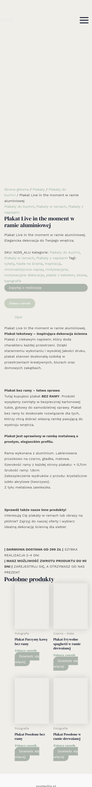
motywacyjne (57, 197)
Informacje (46, 752)
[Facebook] (39, 771)
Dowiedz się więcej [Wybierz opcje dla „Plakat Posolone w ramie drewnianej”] (65, 682)
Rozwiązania (46, 734)
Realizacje (46, 740)
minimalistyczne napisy (23, 197)
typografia (12, 209)
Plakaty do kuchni (19, 134)
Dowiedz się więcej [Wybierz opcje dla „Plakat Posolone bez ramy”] (27, 682)
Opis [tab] (18, 245)
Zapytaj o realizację (25, 216)
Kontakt (46, 763)
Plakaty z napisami (52, 186)
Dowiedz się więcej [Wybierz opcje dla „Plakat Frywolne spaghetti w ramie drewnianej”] (65, 591)
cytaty (9, 192)
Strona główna (16, 117)
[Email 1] (52, 771)
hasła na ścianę (29, 192)
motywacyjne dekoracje (24, 203)
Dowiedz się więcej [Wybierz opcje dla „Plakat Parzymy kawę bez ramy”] (27, 587)
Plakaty (39, 117)
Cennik (46, 757)
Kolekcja (46, 746)
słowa (82, 203)
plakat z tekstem (60, 203)
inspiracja (53, 192)
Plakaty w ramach (51, 134)
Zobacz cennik (19, 231)
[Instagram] (46, 771)
